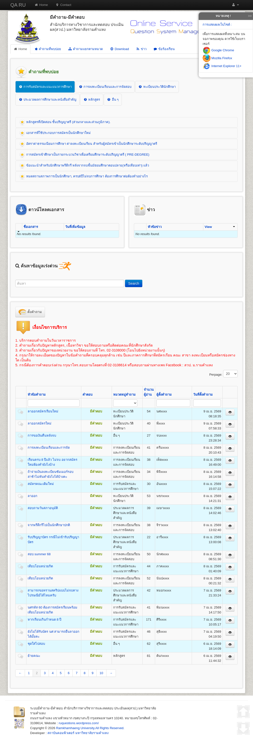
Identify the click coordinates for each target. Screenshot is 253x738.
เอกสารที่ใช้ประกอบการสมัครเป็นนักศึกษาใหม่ (55, 133)
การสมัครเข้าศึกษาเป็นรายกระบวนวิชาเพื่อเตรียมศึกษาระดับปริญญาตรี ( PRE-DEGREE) (84, 155)
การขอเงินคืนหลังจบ (42, 435)
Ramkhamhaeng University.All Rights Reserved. (90, 728)
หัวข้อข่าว (155, 227)
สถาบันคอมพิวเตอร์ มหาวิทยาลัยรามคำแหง (77, 733)
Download (119, 49)
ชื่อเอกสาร (30, 227)
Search (133, 283)
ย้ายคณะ (34, 656)
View (220, 227)
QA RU (18, 5)
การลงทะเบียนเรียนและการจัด (49, 447)
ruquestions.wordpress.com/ (79, 723)
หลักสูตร (91, 99)
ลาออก (32, 496)
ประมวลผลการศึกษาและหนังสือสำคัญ (47, 99)
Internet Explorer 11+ (222, 66)
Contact (63, 5)
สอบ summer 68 (39, 554)
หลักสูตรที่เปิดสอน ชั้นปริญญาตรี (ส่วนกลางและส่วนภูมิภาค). (64, 122)
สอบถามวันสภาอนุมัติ (43, 508)
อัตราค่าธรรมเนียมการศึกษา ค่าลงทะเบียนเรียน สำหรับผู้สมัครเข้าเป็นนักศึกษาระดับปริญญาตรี (88, 144)
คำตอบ (87, 394)
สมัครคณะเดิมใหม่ (41, 484)
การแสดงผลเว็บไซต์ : (217, 24)
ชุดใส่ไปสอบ (36, 644)
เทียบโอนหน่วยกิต (40, 566)
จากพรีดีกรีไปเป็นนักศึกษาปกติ (49, 525)
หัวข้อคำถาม (37, 394)
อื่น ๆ (113, 99)
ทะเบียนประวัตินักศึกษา (157, 87)
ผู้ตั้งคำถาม (164, 394)
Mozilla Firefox (217, 58)
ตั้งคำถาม (30, 312)
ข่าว (141, 49)
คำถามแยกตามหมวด (85, 49)
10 (101, 673)
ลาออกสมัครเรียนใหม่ (43, 411)
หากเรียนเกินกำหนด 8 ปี (44, 619)
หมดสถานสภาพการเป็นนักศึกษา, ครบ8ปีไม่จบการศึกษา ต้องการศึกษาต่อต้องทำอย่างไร (83, 177)
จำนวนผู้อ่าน (149, 392)
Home (41, 5)
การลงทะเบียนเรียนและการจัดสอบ (105, 87)
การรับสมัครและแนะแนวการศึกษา (45, 87)
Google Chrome (218, 50)
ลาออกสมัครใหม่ (39, 423)
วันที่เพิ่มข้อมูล (75, 227)
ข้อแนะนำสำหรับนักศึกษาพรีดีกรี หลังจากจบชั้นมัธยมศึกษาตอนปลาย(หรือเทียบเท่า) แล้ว (84, 166)
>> (250, 16)
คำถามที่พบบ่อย (47, 49)
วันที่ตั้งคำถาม (203, 394)
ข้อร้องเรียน (164, 49)
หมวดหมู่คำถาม (124, 394)
